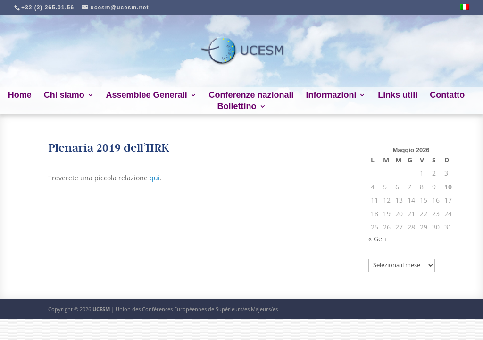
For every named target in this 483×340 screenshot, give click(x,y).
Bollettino (237, 107)
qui (155, 177)
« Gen (377, 238)
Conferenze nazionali (251, 96)
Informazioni (331, 96)
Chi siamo (64, 96)
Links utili (397, 96)
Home (20, 96)
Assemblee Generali (146, 96)
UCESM (101, 309)
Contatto (447, 96)
